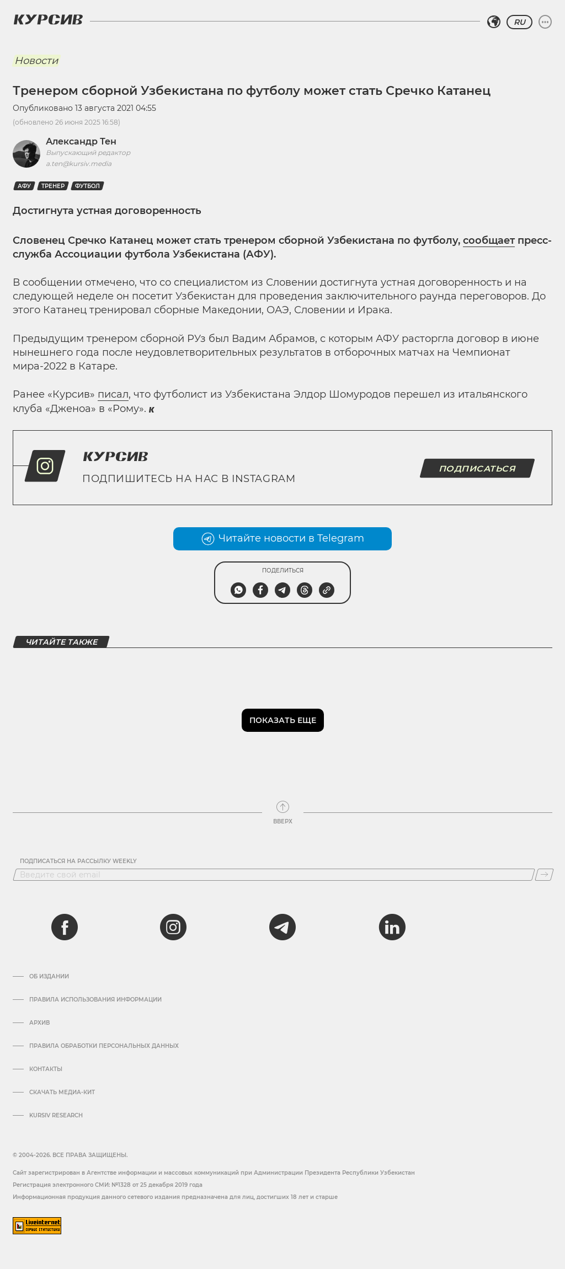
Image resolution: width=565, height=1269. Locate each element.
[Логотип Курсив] (48, 19)
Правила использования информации (95, 1000)
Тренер (53, 186)
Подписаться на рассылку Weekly (78, 861)
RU (519, 22)
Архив (39, 1023)
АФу (24, 186)
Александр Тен (81, 141)
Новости (36, 61)
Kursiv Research (56, 1115)
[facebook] (64, 927)
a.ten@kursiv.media (78, 163)
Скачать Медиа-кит (62, 1092)
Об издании (49, 976)
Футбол (87, 186)
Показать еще (282, 720)
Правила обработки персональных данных (104, 1046)
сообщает (489, 240)
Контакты (45, 1069)
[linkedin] (392, 927)
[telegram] (282, 927)
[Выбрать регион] (494, 22)
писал (113, 394)
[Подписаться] (544, 875)
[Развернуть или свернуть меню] (545, 22)
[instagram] (173, 927)
